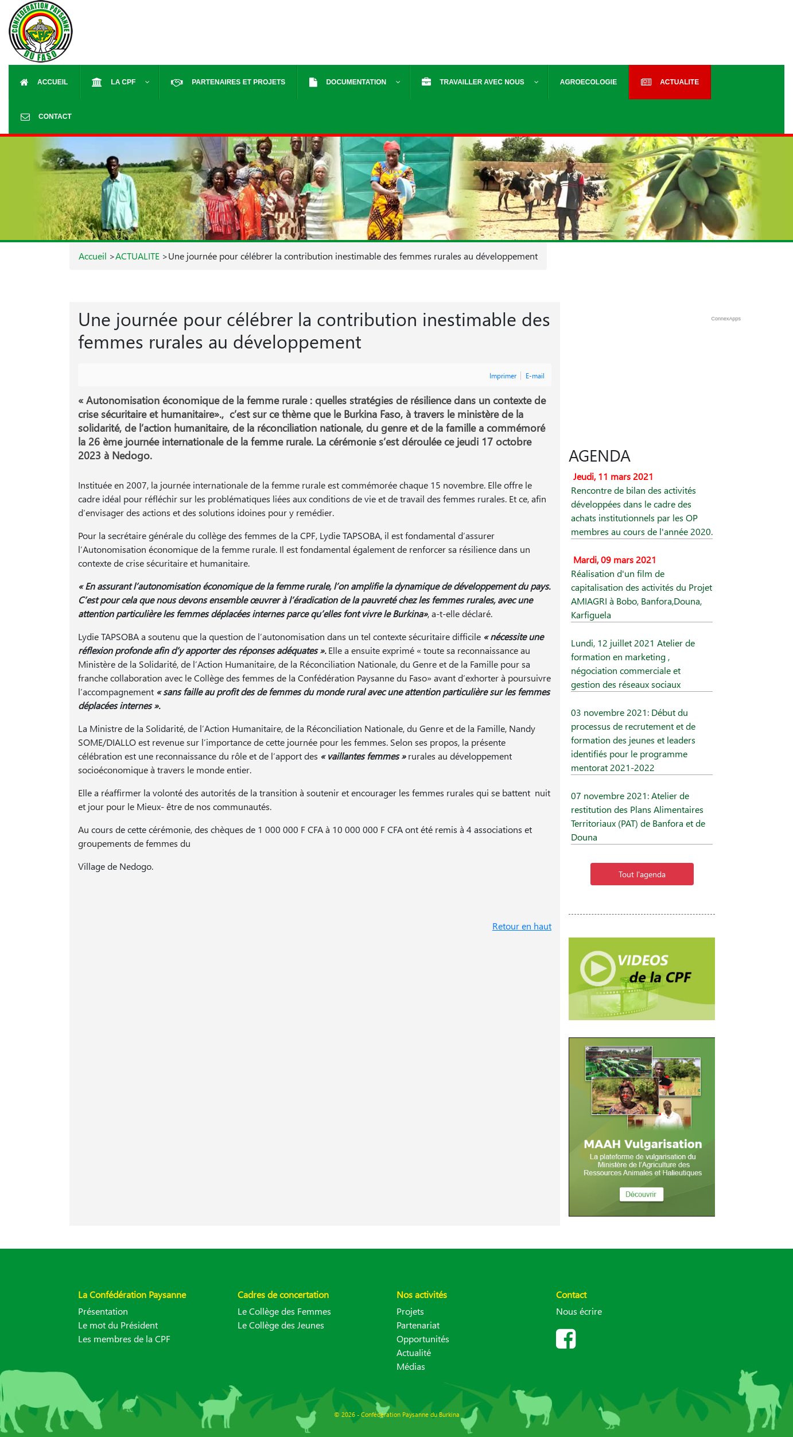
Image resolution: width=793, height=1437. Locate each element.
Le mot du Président (118, 1325)
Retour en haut (521, 926)
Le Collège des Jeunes (281, 1325)
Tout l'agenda (642, 874)
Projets (410, 1311)
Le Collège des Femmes (284, 1311)
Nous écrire (579, 1311)
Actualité (413, 1352)
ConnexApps (726, 319)
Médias (410, 1366)
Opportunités (422, 1339)
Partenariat (418, 1325)
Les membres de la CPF (124, 1339)
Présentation (103, 1311)
